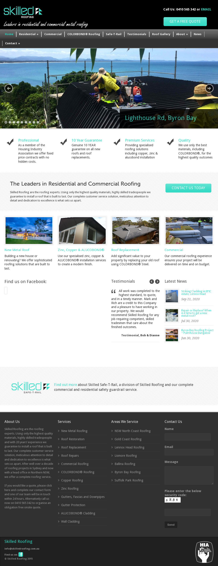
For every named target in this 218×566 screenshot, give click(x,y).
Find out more (65, 385)
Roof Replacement (125, 250)
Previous (8, 88)
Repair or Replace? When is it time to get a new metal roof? (196, 313)
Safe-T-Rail (113, 34)
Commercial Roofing (75, 464)
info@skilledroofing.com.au (21, 548)
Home (9, 34)
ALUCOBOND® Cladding (78, 513)
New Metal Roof (16, 250)
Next (209, 88)
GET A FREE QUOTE (185, 21)
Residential (28, 34)
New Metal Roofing (74, 431)
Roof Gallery (161, 34)
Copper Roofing (72, 480)
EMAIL (206, 9)
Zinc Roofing (70, 488)
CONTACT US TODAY (188, 188)
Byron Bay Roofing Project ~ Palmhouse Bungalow (197, 332)
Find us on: (13, 554)
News (198, 34)
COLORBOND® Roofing (83, 34)
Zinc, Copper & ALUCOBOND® (81, 250)
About (182, 34)
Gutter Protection (73, 505)
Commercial (53, 34)
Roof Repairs (70, 455)
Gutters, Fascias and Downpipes (83, 497)
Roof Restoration (73, 439)
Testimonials (136, 34)
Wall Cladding (70, 521)
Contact (12, 43)
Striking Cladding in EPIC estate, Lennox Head (196, 293)
